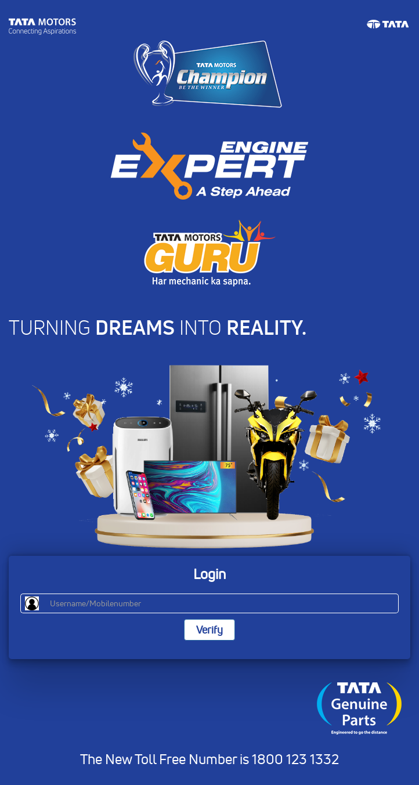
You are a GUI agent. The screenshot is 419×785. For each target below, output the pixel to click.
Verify (209, 629)
